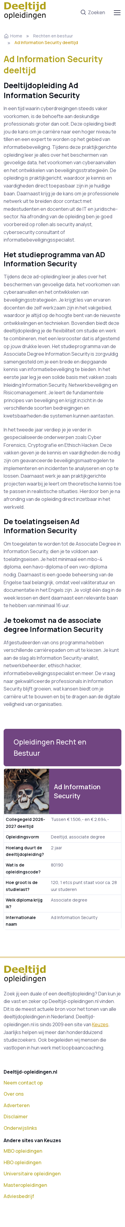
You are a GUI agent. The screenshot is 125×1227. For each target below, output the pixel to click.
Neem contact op (23, 1082)
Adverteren (17, 1105)
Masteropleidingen (25, 1185)
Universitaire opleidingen (32, 1173)
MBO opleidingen (23, 1151)
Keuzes (100, 1024)
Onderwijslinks (20, 1128)
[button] (62, 748)
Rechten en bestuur (53, 36)
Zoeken (92, 12)
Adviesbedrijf (19, 1196)
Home (13, 36)
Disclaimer (16, 1116)
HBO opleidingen (22, 1162)
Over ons (14, 1094)
